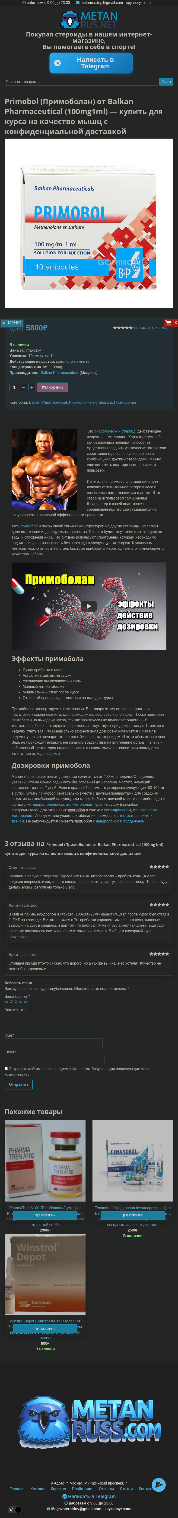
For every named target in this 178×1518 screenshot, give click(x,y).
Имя (9, 1035)
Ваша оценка (17, 997)
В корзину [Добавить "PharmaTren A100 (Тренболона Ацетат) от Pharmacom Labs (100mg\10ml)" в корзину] (46, 1215)
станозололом (145, 810)
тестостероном (132, 816)
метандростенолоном (45, 804)
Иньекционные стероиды (90, 402)
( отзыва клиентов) (151, 328)
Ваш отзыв (15, 1010)
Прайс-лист (82, 1489)
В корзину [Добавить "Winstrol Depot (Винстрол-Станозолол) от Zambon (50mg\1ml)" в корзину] (46, 1329)
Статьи (126, 1489)
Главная (17, 1489)
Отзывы (106, 1489)
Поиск (166, 82)
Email (10, 1052)
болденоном (134, 821)
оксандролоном (117, 810)
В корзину (54, 387)
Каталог (38, 1489)
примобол (29, 526)
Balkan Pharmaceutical (60, 373)
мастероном (22, 816)
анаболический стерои (113, 431)
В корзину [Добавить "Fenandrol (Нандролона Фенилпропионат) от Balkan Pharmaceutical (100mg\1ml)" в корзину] (134, 1215)
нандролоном (107, 821)
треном (18, 821)
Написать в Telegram (84, 63)
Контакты (147, 1489)
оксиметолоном (79, 804)
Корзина (58, 1489)
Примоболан (125, 402)
